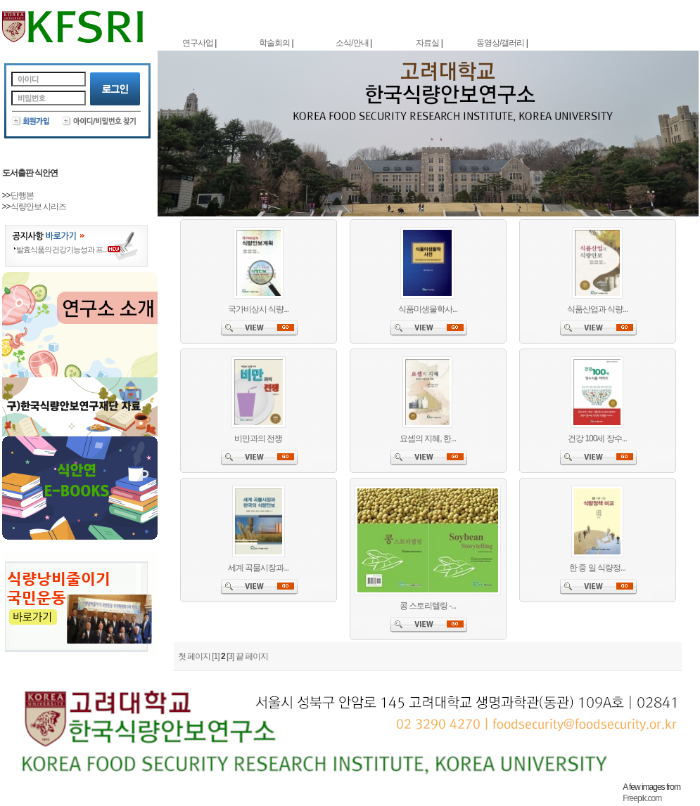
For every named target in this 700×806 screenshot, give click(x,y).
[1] (215, 656)
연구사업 (197, 43)
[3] (230, 656)
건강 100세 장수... (597, 438)
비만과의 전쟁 (258, 438)
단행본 (22, 195)
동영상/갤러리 (500, 43)
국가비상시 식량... (258, 309)
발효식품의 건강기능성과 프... (61, 249)
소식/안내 (352, 43)
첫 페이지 (194, 656)
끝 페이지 (252, 656)
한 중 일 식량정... (597, 568)
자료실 (427, 43)
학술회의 (274, 43)
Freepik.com (642, 798)
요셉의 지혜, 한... (428, 438)
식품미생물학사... (427, 309)
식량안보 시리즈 (38, 207)
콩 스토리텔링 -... (428, 606)
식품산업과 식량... (597, 309)
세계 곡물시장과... (258, 568)
